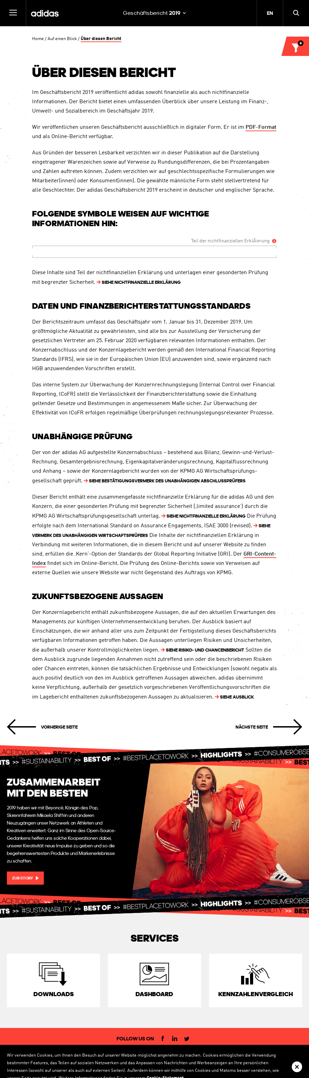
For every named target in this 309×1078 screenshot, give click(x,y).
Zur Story (22, 878)
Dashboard (154, 994)
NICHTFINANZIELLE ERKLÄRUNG (139, 282)
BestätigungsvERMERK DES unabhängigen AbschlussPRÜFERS (165, 480)
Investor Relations (75, 1055)
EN (270, 13)
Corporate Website (35, 1055)
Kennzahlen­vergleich (255, 994)
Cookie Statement (232, 1055)
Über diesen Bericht (101, 39)
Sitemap (262, 1055)
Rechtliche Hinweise (143, 1055)
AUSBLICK (234, 697)
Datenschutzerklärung (189, 1055)
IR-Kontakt (108, 1055)
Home (38, 39)
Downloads (53, 994)
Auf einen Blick (62, 39)
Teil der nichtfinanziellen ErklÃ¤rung (230, 241)
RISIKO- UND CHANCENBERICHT (202, 650)
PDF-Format (261, 128)
